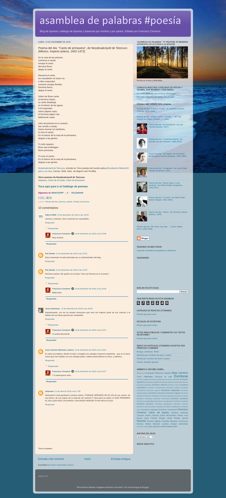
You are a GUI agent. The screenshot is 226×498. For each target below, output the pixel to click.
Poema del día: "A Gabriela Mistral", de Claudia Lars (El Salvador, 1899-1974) (165, 140)
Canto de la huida (56, 180)
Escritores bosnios (181, 382)
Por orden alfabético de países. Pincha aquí (156, 97)
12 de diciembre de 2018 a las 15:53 (71, 270)
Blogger (145, 487)
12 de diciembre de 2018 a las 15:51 (71, 253)
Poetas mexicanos (81, 202)
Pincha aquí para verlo (146, 314)
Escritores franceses (157, 393)
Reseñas (141, 421)
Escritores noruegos (181, 401)
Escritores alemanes (172, 379)
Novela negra (143, 418)
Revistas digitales (154, 421)
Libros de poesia (159, 412)
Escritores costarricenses (156, 387)
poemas (62, 202)
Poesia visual (165, 418)
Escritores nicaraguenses (164, 401)
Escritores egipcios (153, 390)
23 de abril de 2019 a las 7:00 (67, 391)
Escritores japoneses (167, 396)
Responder (50, 223)
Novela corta (182, 415)
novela (163, 426)
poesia (69, 202)
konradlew (118, 487)
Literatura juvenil (158, 415)
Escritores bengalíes (153, 382)
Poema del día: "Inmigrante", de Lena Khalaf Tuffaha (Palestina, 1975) (168, 169)
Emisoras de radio (163, 377)
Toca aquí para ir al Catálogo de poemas (63, 186)
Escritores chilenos (159, 385)
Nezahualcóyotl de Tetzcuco (51, 168)
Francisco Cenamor (61, 234)
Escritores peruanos (145, 404)
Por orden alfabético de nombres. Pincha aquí (156, 93)
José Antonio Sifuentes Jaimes (59, 350)
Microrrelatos (171, 415)
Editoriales (148, 377)
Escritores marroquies (144, 398)
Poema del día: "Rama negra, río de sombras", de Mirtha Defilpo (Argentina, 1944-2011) (166, 185)
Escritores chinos (173, 385)
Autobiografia (149, 373)
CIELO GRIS (50, 215)
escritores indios (142, 426)
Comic (139, 377)
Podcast (154, 418)
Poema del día (51, 202)
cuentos (165, 424)
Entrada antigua (120, 458)
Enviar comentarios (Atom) (62, 465)
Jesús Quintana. (52, 309)
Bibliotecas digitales (163, 373)
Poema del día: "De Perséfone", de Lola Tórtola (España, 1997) (166, 125)
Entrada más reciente (51, 458)
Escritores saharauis (156, 407)
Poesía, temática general (147, 362)
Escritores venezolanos (168, 410)
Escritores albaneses (157, 379)
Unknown (49, 391)
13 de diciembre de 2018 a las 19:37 (90, 330)
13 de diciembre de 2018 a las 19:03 (90, 350)
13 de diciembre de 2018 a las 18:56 (76, 309)
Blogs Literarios (180, 372)
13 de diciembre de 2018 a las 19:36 (90, 234)
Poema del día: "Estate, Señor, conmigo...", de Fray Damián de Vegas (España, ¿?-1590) (159, 118)
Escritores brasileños (144, 385)
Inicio (87, 458)
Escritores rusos (142, 407)
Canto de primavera (75, 180)
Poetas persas (181, 418)
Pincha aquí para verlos (147, 338)
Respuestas (53, 228)
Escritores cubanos (173, 387)
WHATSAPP (57, 193)
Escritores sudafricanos (172, 407)
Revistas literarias (170, 421)
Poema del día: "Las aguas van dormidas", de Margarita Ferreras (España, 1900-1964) (167, 155)
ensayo (174, 424)
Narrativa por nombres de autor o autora (154, 355)
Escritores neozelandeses (146, 401)
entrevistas (183, 424)
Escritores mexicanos (179, 399)
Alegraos (42, 180)
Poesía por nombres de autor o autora (153, 359)
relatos (170, 426)
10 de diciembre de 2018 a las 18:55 (73, 215)
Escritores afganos (143, 379)
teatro (175, 427)
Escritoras (181, 376)
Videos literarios (152, 424)
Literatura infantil (143, 415)
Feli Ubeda (50, 253)
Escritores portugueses (163, 404)
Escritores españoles (170, 390)
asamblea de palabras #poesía (110, 21)
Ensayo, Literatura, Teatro (148, 352)
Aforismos (140, 373)
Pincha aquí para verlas (147, 325)
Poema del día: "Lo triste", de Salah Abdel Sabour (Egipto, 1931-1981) (167, 198)
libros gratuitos (154, 427)
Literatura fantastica (179, 413)
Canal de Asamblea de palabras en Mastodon (156, 250)
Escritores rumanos (181, 404)
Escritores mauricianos (162, 398)
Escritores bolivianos (167, 382)
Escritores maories (181, 396)
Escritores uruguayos (150, 410)
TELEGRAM (77, 193)
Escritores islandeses (151, 396)
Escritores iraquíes (173, 393)
